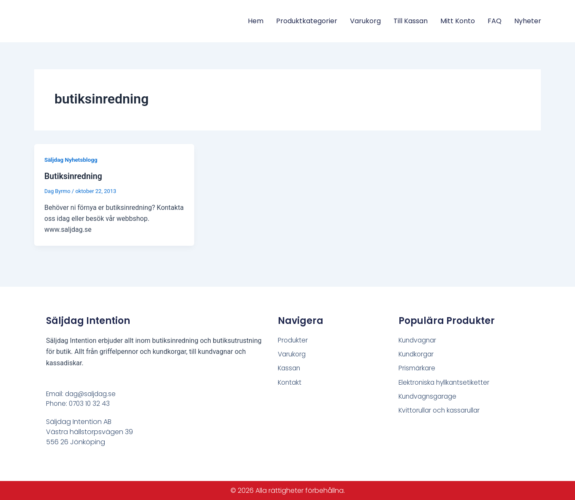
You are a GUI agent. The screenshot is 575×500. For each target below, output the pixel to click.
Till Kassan (410, 21)
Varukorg (365, 21)
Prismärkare (417, 368)
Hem (255, 21)
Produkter (293, 339)
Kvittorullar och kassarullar (441, 411)
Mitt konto (457, 21)
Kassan (290, 368)
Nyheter (527, 21)
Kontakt (290, 382)
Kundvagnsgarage (430, 397)
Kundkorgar (418, 354)
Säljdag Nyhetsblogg (71, 159)
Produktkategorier (306, 21)
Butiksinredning (74, 176)
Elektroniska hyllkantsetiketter (446, 382)
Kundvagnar (419, 339)
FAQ (495, 21)
